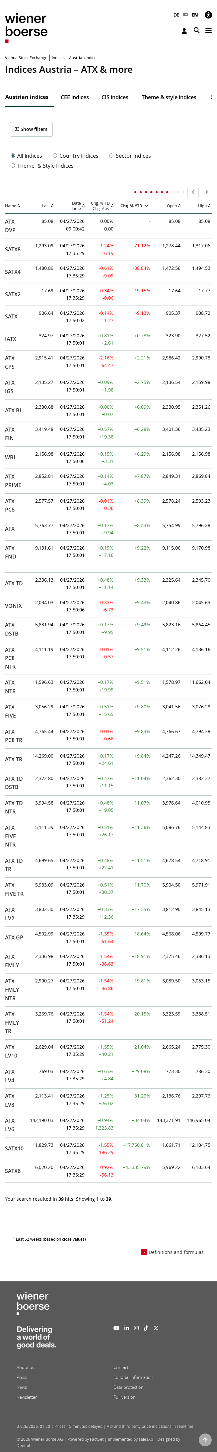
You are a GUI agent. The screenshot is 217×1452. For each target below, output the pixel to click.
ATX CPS (10, 362)
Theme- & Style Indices (42, 165)
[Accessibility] (208, 15)
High (202, 206)
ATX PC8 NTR (10, 658)
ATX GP (14, 937)
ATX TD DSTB (14, 783)
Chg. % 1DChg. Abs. (100, 206)
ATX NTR (10, 687)
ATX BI (13, 410)
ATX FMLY (12, 961)
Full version (124, 1397)
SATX (11, 316)
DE (177, 15)
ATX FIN (10, 434)
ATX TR (13, 759)
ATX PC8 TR (13, 736)
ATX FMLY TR (12, 1023)
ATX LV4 (10, 1076)
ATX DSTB (12, 629)
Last (46, 206)
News (22, 1387)
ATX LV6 (10, 1125)
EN (194, 15)
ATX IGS (10, 387)
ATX (10, 528)
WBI (10, 457)
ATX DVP (10, 226)
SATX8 (13, 249)
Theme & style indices (169, 97)
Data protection (128, 1387)
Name (10, 206)
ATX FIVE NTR (10, 836)
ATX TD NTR (14, 807)
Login (184, 31)
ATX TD (14, 583)
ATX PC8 (10, 506)
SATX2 (13, 294)
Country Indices (76, 155)
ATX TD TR (14, 865)
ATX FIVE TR (14, 889)
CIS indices (115, 97)
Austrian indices (26, 97)
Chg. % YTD (131, 206)
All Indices (26, 155)
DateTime (76, 206)
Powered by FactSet (85, 1439)
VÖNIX (13, 605)
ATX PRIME (13, 481)
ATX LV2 (10, 914)
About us (25, 1367)
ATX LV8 (10, 1100)
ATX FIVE (10, 711)
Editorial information (133, 1377)
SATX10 (14, 1148)
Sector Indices (130, 155)
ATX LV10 (11, 1051)
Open (172, 206)
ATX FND (10, 552)
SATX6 (13, 1171)
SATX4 (13, 271)
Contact (120, 1367)
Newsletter (27, 1397)
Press (22, 1377)
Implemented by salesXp (130, 1439)
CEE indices (75, 97)
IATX (10, 339)
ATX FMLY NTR (12, 989)
